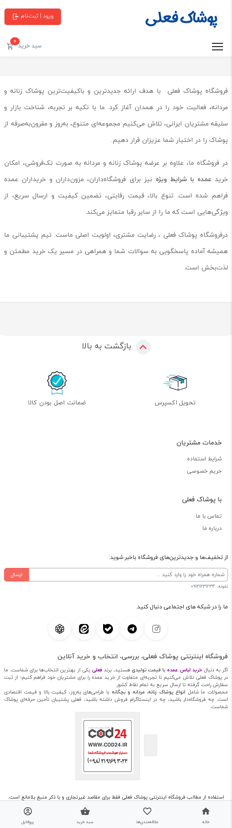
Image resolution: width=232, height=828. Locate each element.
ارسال (17, 574)
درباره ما (212, 528)
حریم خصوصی (204, 471)
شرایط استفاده (204, 458)
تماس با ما (209, 516)
